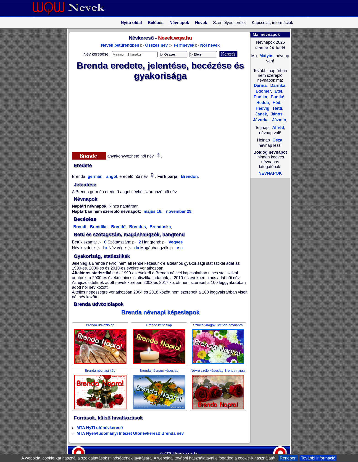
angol (111, 176)
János (275, 114)
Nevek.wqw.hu (185, 453)
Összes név (156, 45)
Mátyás (265, 55)
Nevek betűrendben (120, 45)
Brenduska (159, 226)
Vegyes (175, 242)
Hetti (277, 108)
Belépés (155, 22)
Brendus (137, 226)
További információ (318, 458)
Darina (260, 85)
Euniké (277, 97)
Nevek (201, 22)
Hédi (276, 102)
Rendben (288, 458)
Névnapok (179, 22)
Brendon (189, 176)
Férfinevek (184, 45)
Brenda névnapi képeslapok (160, 312)
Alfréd (278, 127)
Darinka (277, 85)
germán (95, 176)
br (105, 248)
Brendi (79, 226)
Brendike (98, 226)
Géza (277, 140)
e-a (180, 248)
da (136, 248)
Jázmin (278, 120)
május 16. (153, 211)
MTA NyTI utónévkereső (99, 427)
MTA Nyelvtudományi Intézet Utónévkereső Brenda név (130, 433)
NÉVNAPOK (270, 173)
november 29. (178, 211)
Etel (278, 91)
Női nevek (210, 45)
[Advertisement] (157, 115)
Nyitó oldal (131, 22)
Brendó (118, 226)
